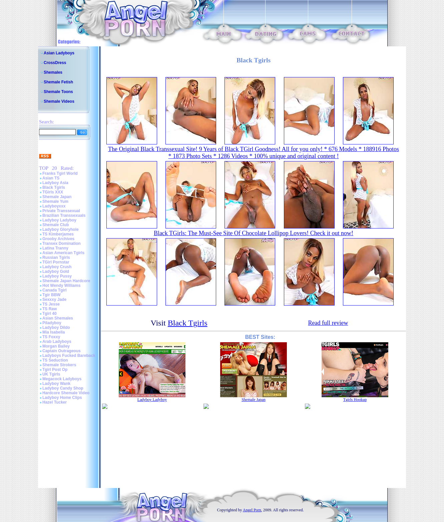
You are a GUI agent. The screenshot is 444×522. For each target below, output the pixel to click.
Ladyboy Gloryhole (60, 229)
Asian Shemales (57, 318)
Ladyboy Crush (56, 267)
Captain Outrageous (61, 351)
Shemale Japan (56, 196)
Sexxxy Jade (54, 299)
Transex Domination (61, 243)
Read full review (328, 323)
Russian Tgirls (56, 257)
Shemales (53, 72)
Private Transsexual (61, 210)
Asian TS (50, 178)
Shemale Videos (59, 101)
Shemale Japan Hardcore (66, 281)
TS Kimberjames (58, 234)
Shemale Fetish (58, 82)
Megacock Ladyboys (61, 379)
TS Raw (49, 309)
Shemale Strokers (59, 365)
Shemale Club (55, 224)
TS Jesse (51, 304)
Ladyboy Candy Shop (62, 388)
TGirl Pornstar (55, 262)
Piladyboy (51, 323)
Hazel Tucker (54, 402)
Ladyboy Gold (55, 271)
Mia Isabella (53, 332)
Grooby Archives (58, 238)
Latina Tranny (55, 248)
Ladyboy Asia (55, 182)
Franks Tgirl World (60, 173)
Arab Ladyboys (56, 341)
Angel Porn (252, 510)
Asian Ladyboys (59, 53)
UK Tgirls (51, 374)
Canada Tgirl (54, 290)
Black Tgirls (53, 187)
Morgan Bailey (56, 346)
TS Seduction (55, 360)
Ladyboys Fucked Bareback (68, 355)
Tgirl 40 (49, 313)
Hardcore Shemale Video (65, 393)
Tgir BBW (51, 295)
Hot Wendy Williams (61, 285)
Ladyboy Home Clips (62, 397)
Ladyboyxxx (53, 206)
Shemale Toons (58, 91)
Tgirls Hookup (355, 399)
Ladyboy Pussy (57, 276)
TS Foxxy (51, 337)
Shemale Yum (55, 201)
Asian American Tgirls (63, 252)
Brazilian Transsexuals (63, 215)
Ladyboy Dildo (56, 327)
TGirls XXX (52, 192)
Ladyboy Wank (56, 383)
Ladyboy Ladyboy (59, 220)
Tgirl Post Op (54, 369)
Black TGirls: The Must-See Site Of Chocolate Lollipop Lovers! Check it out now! (253, 233)
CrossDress (55, 62)
